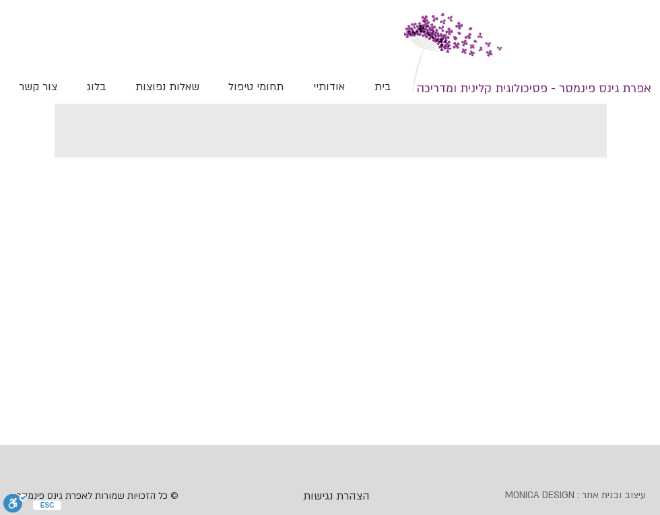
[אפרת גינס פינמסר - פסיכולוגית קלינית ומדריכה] (534, 88)
